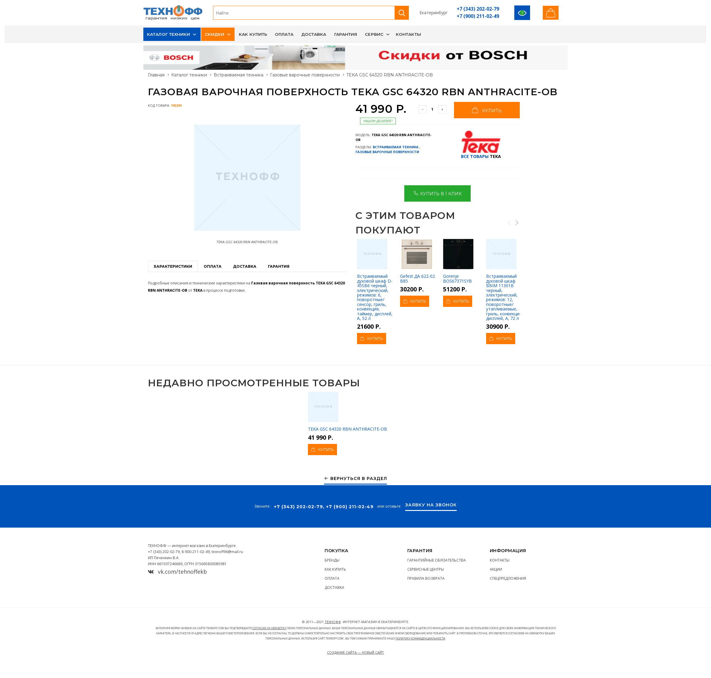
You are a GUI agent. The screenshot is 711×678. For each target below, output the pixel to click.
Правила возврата (426, 578)
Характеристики (173, 266)
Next (516, 223)
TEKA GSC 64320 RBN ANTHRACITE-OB (347, 412)
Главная (156, 75)
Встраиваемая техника (238, 75)
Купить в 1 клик (437, 193)
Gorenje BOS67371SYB (458, 261)
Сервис (374, 34)
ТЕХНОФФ (333, 621)
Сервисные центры (425, 569)
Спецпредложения (508, 578)
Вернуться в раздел (355, 478)
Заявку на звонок (431, 505)
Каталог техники (168, 34)
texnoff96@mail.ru (227, 551)
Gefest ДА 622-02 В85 (417, 261)
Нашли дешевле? (377, 121)
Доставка (313, 34)
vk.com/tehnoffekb (177, 571)
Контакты (408, 34)
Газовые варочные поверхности (305, 75)
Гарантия (345, 34)
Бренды (332, 560)
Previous (509, 223)
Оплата (284, 34)
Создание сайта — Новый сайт (355, 652)
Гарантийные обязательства (436, 560)
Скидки (215, 34)
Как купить (253, 34)
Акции (496, 569)
